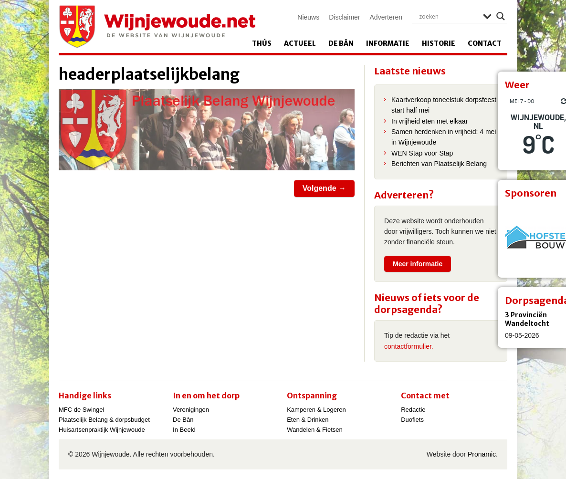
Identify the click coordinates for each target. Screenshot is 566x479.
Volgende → (324, 188)
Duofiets (412, 419)
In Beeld (184, 429)
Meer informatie (417, 264)
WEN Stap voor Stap (422, 153)
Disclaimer (344, 17)
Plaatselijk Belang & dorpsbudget (104, 419)
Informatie (387, 43)
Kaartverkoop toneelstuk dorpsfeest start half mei (443, 105)
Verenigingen (191, 409)
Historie (438, 43)
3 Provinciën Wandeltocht (527, 319)
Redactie (413, 409)
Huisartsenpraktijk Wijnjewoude (102, 429)
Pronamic (482, 454)
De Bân (341, 43)
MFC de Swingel (81, 409)
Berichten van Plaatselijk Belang (439, 163)
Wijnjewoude (157, 27)
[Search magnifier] (500, 16)
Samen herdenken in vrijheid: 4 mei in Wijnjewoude (443, 137)
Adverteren (386, 17)
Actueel (300, 43)
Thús (262, 43)
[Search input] (448, 16)
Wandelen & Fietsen (315, 429)
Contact (485, 43)
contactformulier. (408, 346)
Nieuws (308, 17)
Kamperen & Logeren (316, 409)
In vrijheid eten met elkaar (429, 121)
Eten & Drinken (307, 419)
